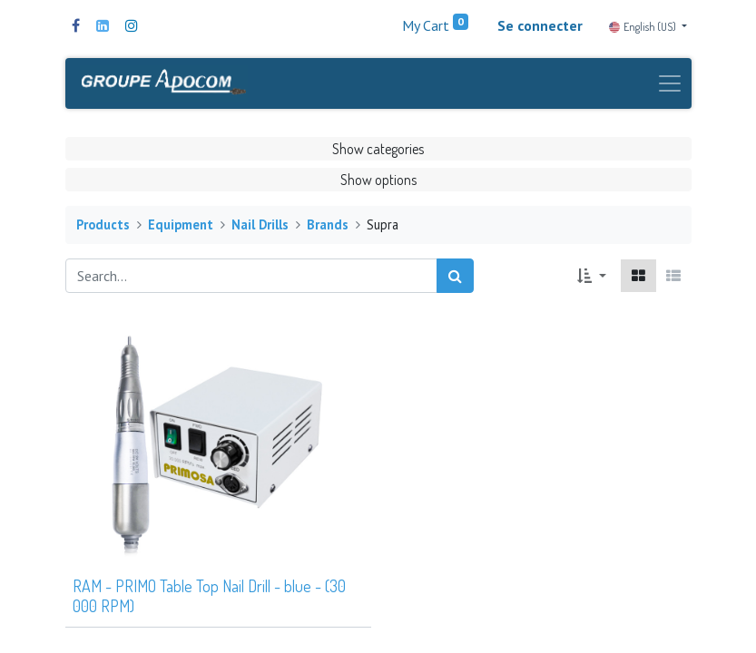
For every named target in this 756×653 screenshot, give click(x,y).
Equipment (180, 224)
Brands (328, 224)
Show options (378, 180)
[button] (591, 275)
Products (103, 224)
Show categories (378, 149)
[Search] (455, 275)
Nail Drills (260, 224)
